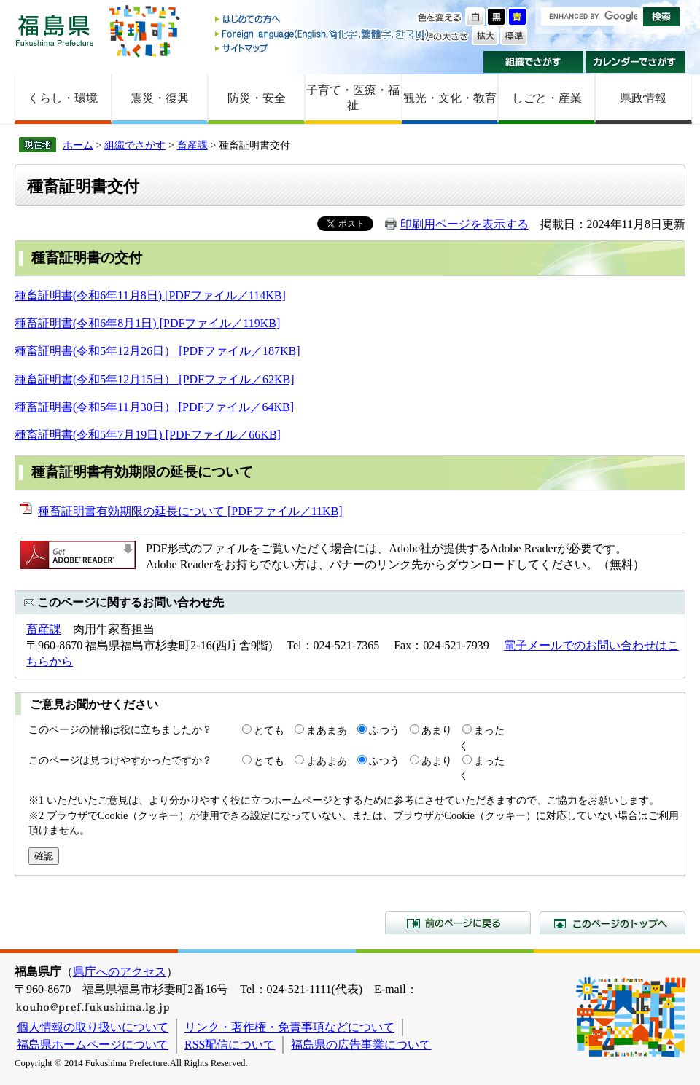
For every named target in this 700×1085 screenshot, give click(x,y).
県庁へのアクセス (119, 971)
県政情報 (643, 98)
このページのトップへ (612, 922)
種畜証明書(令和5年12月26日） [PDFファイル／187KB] (157, 351)
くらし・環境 (63, 98)
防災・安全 (257, 98)
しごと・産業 (547, 98)
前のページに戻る (458, 922)
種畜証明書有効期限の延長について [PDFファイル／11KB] (190, 511)
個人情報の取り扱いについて (92, 1027)
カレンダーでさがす (635, 62)
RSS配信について (229, 1044)
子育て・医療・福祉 (353, 97)
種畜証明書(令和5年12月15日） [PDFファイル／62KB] (155, 379)
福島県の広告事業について (361, 1044)
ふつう (384, 730)
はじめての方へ (323, 20)
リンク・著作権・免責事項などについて (289, 1027)
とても (269, 730)
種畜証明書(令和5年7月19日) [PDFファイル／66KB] (148, 434)
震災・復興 (160, 98)
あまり (436, 730)
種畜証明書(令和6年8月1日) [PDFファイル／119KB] (147, 323)
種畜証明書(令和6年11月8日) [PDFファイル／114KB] (150, 295)
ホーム (78, 145)
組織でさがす (533, 62)
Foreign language (323, 34)
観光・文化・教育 (450, 98)
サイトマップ (323, 48)
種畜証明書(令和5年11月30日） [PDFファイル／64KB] (154, 407)
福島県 (55, 30)
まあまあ (326, 730)
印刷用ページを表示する (464, 224)
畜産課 (192, 145)
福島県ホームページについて (92, 1044)
